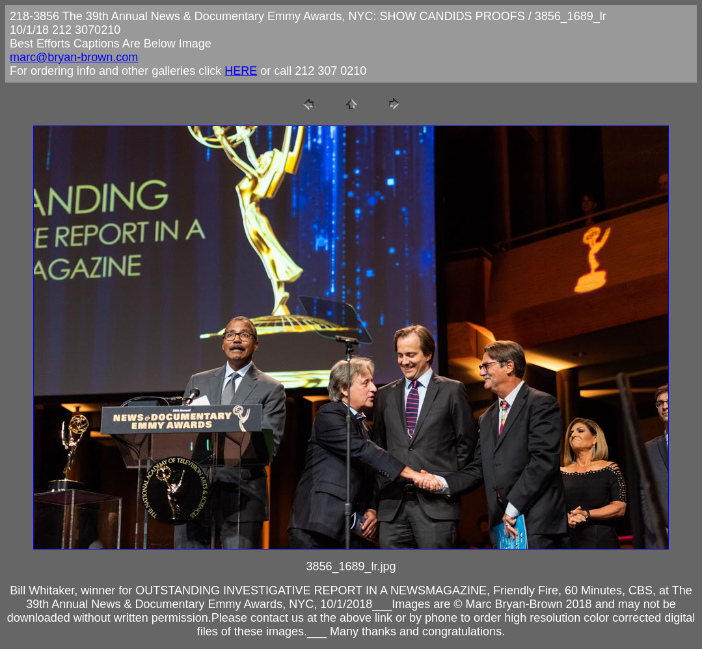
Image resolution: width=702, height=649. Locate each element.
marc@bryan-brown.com (74, 57)
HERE (240, 70)
